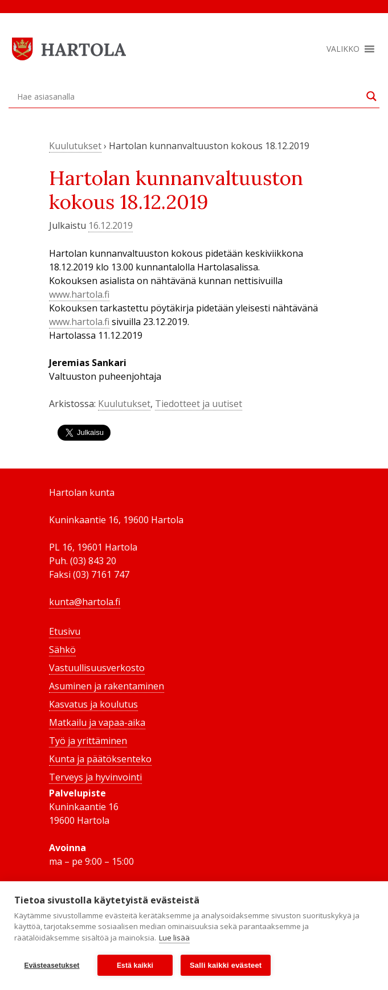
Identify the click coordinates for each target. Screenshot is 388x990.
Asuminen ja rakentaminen (106, 686)
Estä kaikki (135, 966)
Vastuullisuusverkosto (97, 668)
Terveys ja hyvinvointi (95, 777)
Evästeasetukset (51, 966)
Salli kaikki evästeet (226, 965)
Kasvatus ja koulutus (93, 704)
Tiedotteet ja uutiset (198, 403)
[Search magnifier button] (371, 96)
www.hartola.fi (79, 294)
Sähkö (62, 649)
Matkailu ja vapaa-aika (97, 722)
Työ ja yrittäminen (88, 740)
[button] (343, 49)
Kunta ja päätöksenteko (100, 759)
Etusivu (64, 631)
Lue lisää (174, 938)
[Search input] (189, 96)
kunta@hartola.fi (84, 601)
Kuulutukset (75, 145)
